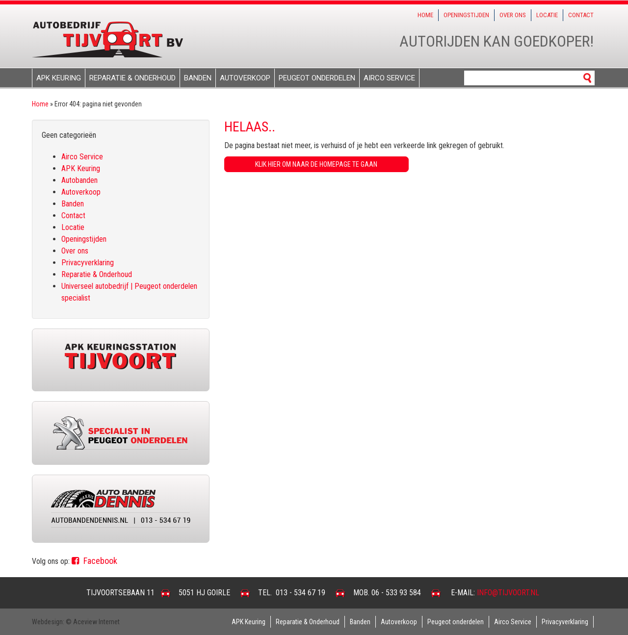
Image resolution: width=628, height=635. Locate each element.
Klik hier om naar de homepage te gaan (316, 164)
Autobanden (79, 180)
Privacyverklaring (87, 262)
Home (425, 15)
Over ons (512, 15)
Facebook (94, 561)
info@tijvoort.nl (508, 592)
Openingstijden (466, 15)
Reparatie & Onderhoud (132, 78)
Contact (581, 15)
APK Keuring (58, 78)
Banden (197, 78)
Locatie (547, 15)
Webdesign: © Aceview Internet (76, 622)
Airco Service (389, 78)
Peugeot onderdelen (317, 78)
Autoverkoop (245, 78)
